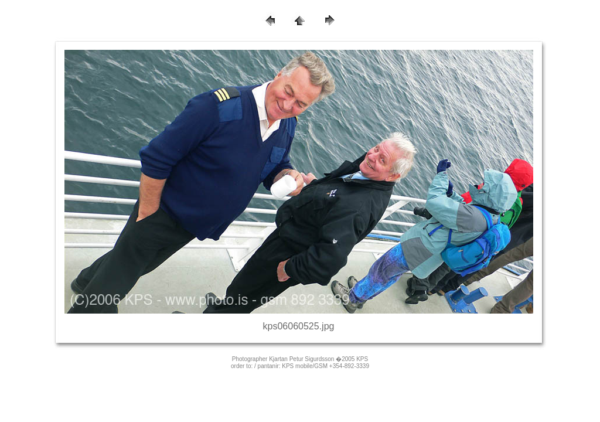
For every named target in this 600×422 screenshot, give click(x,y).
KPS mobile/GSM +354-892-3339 (325, 366)
